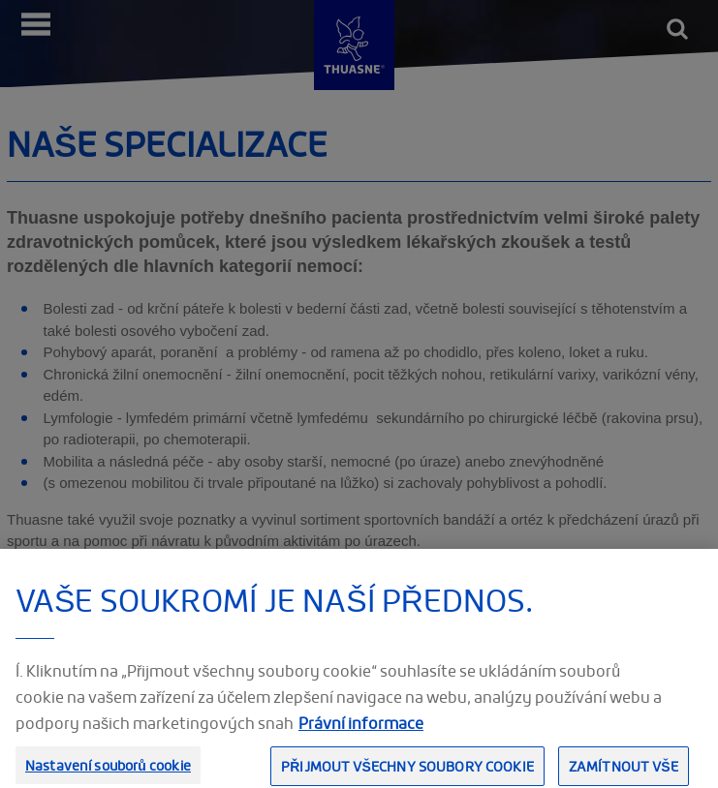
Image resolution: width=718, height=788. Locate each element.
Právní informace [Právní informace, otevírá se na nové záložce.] (360, 730)
